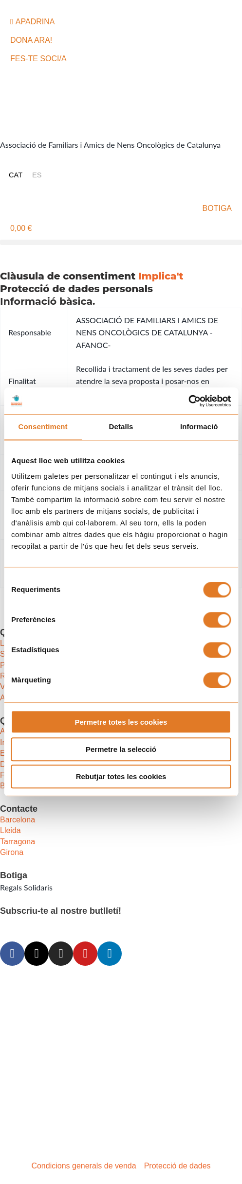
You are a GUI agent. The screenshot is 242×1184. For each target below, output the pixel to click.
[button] (121, 242)
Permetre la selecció (121, 749)
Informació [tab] (199, 427)
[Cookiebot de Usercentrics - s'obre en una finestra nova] (188, 401)
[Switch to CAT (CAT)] (15, 175)
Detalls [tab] (121, 427)
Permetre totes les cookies (121, 722)
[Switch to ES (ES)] (36, 175)
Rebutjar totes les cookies (121, 777)
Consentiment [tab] (43, 427)
